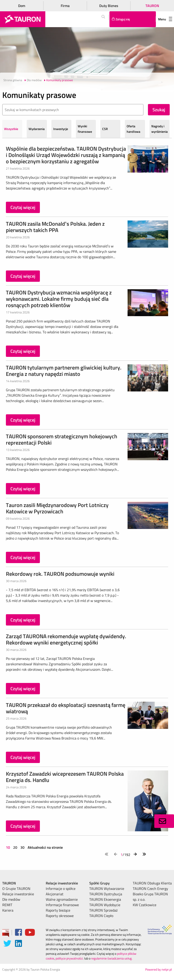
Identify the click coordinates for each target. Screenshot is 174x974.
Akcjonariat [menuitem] (54, 894)
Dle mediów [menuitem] (11, 899)
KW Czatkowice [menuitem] (144, 905)
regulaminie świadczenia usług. (111, 958)
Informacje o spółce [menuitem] (60, 888)
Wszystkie (11, 128)
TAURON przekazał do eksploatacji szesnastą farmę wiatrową (65, 708)
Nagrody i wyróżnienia (159, 129)
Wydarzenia (37, 128)
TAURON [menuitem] (9, 883)
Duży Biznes (108, 5)
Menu (165, 19)
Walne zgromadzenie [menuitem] (62, 899)
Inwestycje (60, 128)
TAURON (152, 5)
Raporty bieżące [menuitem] (58, 910)
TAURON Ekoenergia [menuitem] (105, 899)
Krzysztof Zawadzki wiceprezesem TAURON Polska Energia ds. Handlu (65, 777)
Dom (21, 5)
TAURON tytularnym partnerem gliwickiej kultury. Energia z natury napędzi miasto (63, 370)
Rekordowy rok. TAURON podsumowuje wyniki (60, 574)
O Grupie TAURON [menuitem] (16, 888)
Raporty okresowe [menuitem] (60, 915)
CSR (105, 128)
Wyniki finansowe (85, 129)
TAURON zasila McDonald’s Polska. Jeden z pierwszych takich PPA (55, 227)
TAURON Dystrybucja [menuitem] (105, 894)
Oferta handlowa (133, 129)
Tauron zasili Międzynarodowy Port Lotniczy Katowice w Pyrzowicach (57, 508)
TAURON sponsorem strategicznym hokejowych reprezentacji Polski (61, 439)
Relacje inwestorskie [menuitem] (18, 894)
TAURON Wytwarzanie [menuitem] (106, 888)
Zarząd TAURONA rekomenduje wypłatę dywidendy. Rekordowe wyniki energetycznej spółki (66, 639)
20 (15, 847)
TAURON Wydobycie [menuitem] (104, 905)
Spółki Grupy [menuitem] (99, 883)
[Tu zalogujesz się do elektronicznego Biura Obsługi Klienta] (132, 19)
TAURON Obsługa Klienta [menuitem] (152, 883)
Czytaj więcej (22, 207)
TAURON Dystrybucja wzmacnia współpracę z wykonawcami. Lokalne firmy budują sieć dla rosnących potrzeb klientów (59, 298)
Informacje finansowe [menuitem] (62, 905)
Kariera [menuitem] (7, 910)
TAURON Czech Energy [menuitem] (150, 888)
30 (22, 847)
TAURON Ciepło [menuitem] (101, 915)
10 (8, 847)
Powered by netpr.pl (158, 969)
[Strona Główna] (22, 19)
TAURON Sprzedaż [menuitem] (103, 910)
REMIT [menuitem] (7, 905)
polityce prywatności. (70, 958)
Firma (65, 5)
